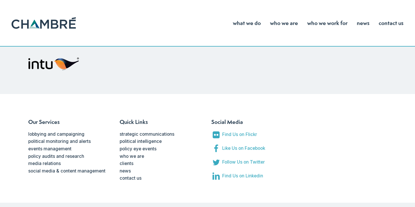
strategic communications (147, 134)
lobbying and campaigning (56, 134)
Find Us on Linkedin (242, 176)
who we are (132, 156)
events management (49, 149)
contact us (131, 178)
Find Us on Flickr (239, 134)
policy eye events (138, 149)
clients (126, 163)
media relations (44, 163)
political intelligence (141, 141)
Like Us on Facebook (243, 148)
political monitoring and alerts (59, 141)
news (125, 171)
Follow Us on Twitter (243, 162)
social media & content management (66, 171)
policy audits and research (56, 156)
